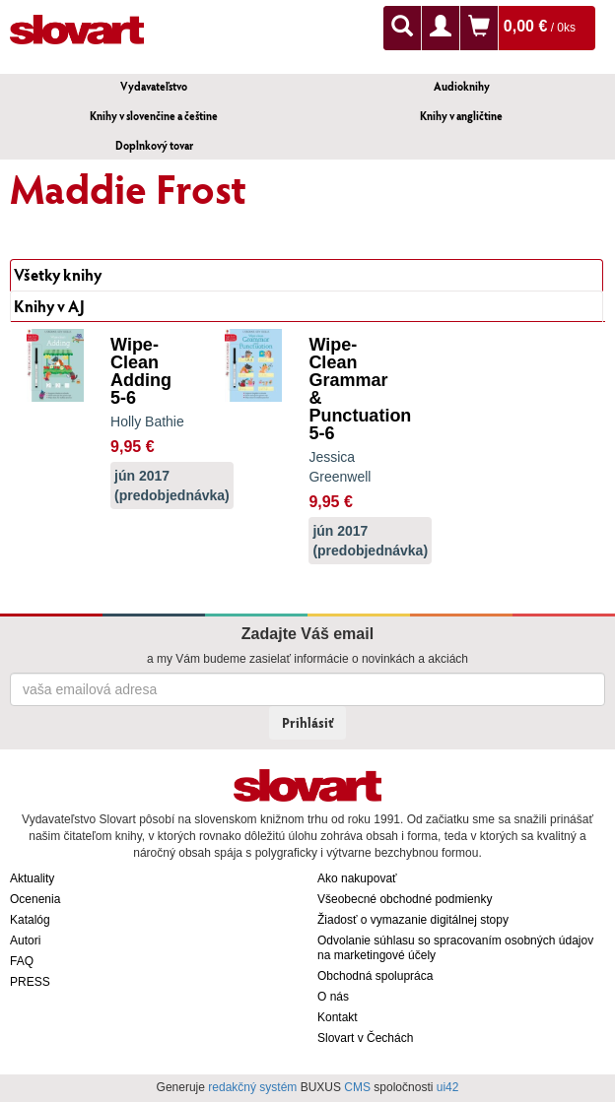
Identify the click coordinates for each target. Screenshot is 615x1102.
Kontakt (337, 1017)
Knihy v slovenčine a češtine (154, 115)
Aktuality (32, 878)
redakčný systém (252, 1087)
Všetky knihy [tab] (58, 274)
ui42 (448, 1087)
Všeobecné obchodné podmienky (404, 899)
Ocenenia (35, 899)
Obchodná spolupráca (375, 976)
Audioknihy (462, 86)
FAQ (22, 961)
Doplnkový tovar (154, 145)
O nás (333, 997)
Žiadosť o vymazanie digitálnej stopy (413, 920)
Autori (25, 940)
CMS (357, 1087)
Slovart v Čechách (365, 1038)
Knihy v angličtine (461, 115)
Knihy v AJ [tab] (49, 305)
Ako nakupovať (357, 878)
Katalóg (30, 920)
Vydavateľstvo (153, 86)
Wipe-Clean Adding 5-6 (140, 371)
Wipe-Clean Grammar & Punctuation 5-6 (359, 389)
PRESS (30, 982)
